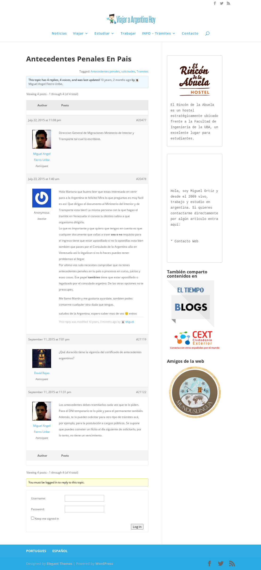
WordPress (104, 563)
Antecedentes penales (105, 71)
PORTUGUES (36, 551)
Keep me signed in (47, 519)
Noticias (59, 34)
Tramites (142, 71)
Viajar (78, 34)
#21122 (141, 392)
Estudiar (102, 34)
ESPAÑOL (60, 551)
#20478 (141, 179)
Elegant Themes (59, 563)
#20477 (141, 120)
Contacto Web (186, 240)
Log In (137, 527)
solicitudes (128, 71)
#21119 (141, 339)
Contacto (190, 34)
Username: (38, 498)
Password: (38, 509)
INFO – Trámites (156, 34)
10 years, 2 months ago (115, 80)
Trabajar (128, 34)
